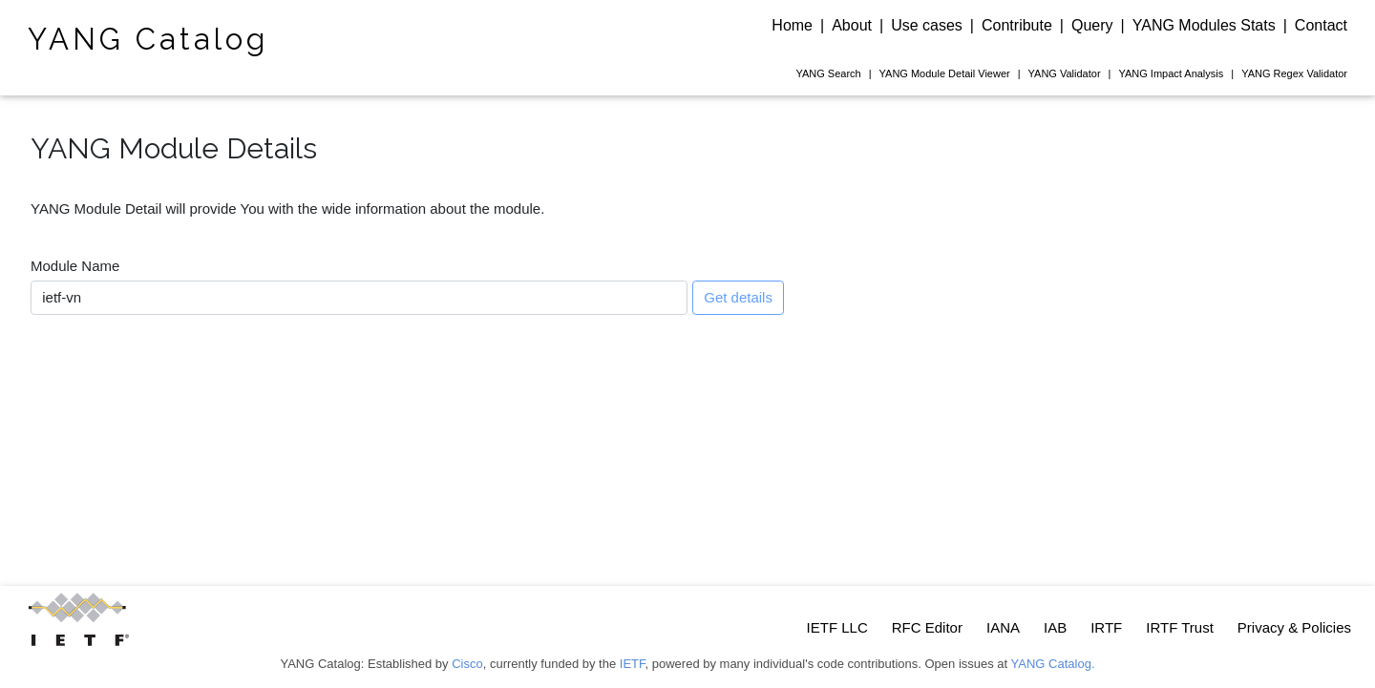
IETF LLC (837, 627)
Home (792, 25)
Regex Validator (1294, 73)
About (852, 25)
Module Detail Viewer (944, 73)
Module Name (75, 266)
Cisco (467, 664)
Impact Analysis (1170, 73)
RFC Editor (927, 627)
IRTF (1106, 627)
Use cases (926, 25)
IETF (632, 664)
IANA (1003, 627)
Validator (1064, 73)
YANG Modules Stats (1204, 25)
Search (827, 73)
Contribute (1017, 25)
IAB (1055, 627)
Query (1092, 25)
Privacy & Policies (1294, 627)
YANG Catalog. (1053, 664)
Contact (1321, 25)
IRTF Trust (1180, 627)
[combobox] (359, 298)
